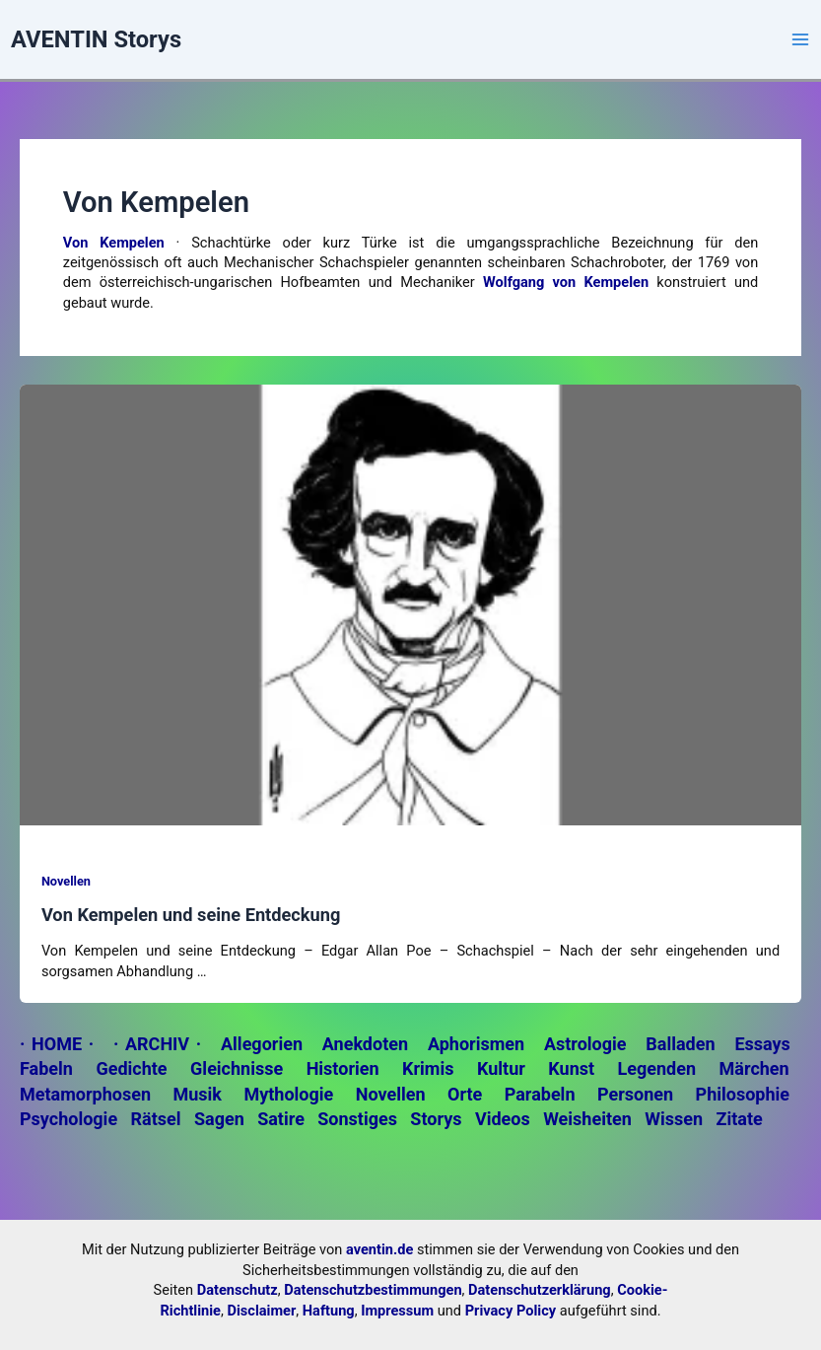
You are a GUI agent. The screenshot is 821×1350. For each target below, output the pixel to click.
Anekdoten (365, 1043)
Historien (343, 1068)
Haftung (329, 1310)
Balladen (680, 1043)
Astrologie (585, 1043)
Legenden (657, 1068)
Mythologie (288, 1094)
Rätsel (156, 1118)
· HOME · (57, 1043)
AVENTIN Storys (96, 39)
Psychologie (68, 1118)
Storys (435, 1118)
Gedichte (131, 1068)
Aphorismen (476, 1043)
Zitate (739, 1118)
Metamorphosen (85, 1094)
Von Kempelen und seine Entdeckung (191, 914)
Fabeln (46, 1068)
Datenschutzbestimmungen (372, 1290)
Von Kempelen (114, 242)
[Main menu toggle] (800, 39)
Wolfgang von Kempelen (566, 282)
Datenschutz (237, 1290)
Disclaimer (262, 1310)
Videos (502, 1118)
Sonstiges (357, 1118)
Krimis (427, 1068)
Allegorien (262, 1043)
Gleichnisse (236, 1068)
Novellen (66, 881)
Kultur (501, 1068)
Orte (464, 1094)
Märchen (754, 1068)
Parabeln (540, 1094)
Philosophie (742, 1094)
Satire (281, 1118)
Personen (635, 1094)
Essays (761, 1043)
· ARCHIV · (157, 1043)
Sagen (219, 1118)
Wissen (674, 1118)
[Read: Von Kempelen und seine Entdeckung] (410, 603)
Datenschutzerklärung (539, 1290)
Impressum (397, 1310)
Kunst (571, 1068)
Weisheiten (587, 1118)
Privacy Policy (510, 1310)
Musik (196, 1094)
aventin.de (379, 1249)
